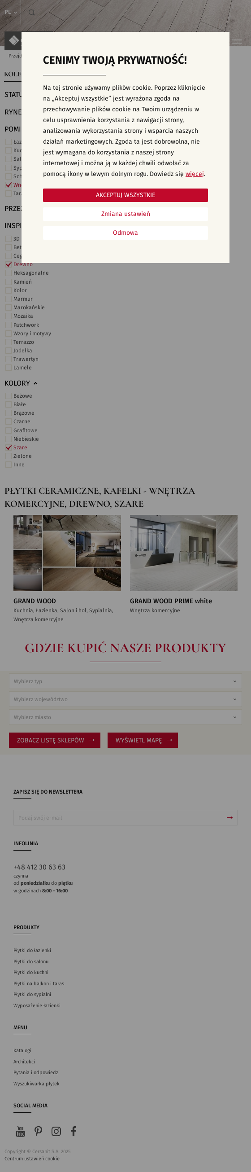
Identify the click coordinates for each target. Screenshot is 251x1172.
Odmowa (125, 233)
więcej (195, 174)
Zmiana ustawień (125, 214)
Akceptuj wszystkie (125, 195)
